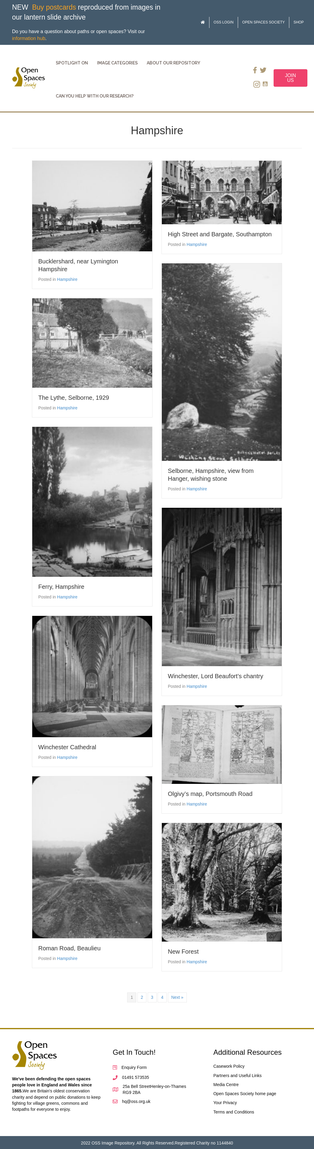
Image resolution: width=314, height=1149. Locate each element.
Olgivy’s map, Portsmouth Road (210, 793)
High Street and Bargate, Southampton (220, 234)
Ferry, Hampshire (61, 586)
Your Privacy (225, 1102)
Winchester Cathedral (67, 747)
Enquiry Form (134, 1067)
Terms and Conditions (233, 1112)
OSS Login (224, 22)
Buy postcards (54, 7)
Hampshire (67, 279)
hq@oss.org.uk (136, 1101)
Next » (177, 997)
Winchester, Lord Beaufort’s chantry (215, 676)
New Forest (183, 951)
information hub (28, 38)
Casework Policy (228, 1066)
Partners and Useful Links (237, 1075)
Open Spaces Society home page (244, 1093)
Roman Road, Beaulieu (69, 948)
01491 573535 (135, 1077)
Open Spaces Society (263, 22)
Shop (299, 22)
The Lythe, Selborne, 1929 (73, 397)
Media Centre (226, 1084)
